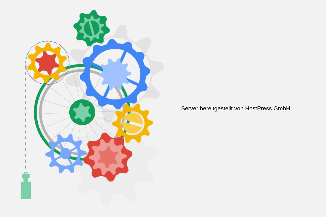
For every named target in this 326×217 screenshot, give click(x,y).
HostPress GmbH (267, 108)
